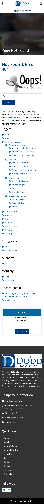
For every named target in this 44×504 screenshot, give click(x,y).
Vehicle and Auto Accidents (24, 170)
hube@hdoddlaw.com (14, 417)
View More (22, 331)
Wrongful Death (19, 173)
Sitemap (8, 233)
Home (8, 219)
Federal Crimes (18, 203)
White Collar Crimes (17, 196)
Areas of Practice (12, 142)
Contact (8, 215)
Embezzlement (18, 199)
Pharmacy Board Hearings (23, 155)
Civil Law (12, 159)
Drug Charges (18, 184)
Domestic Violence (20, 181)
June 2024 (9, 280)
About (8, 138)
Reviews (8, 230)
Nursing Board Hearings (23, 151)
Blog (7, 134)
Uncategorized (11, 250)
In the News (10, 222)
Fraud (14, 206)
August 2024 (10, 276)
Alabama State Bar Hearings (24, 148)
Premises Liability (20, 166)
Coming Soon (11, 300)
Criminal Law (14, 178)
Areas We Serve (12, 211)
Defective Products (20, 162)
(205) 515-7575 (22, 11)
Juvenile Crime (18, 192)
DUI (14, 188)
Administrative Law (17, 145)
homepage (11, 117)
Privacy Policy (11, 226)
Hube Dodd (10, 263)
